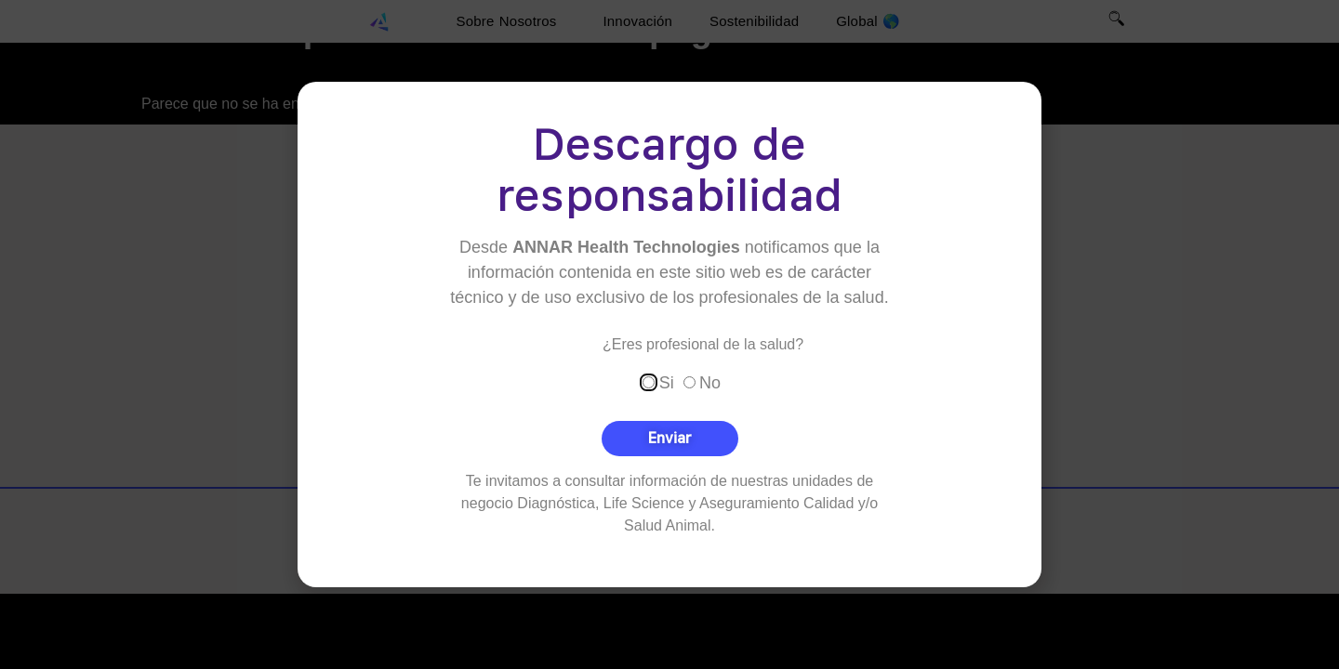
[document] (669, 334)
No (710, 382)
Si (666, 382)
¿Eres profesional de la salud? (703, 343)
